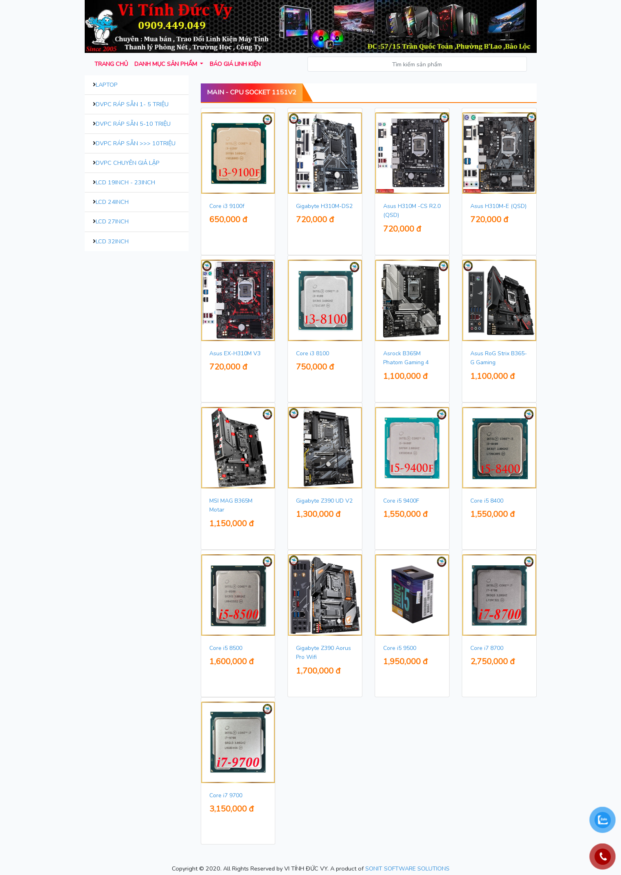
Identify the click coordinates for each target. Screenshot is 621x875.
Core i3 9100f (226, 206)
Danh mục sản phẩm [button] (166, 64)
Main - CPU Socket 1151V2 (251, 92)
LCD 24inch (112, 202)
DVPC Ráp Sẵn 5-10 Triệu (133, 124)
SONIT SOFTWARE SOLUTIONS (407, 868)
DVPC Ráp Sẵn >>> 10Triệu (136, 143)
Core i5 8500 (225, 648)
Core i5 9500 (399, 648)
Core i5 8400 (486, 501)
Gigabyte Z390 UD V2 (324, 501)
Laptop (107, 85)
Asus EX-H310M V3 (235, 353)
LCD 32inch (112, 241)
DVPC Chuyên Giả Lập (128, 163)
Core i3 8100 (312, 353)
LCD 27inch (112, 221)
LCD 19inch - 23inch (125, 182)
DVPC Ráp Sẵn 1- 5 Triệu (132, 104)
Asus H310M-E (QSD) (498, 206)
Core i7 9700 (225, 795)
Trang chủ (111, 64)
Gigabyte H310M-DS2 (324, 206)
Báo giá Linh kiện (235, 64)
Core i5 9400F (401, 501)
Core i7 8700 (486, 648)
